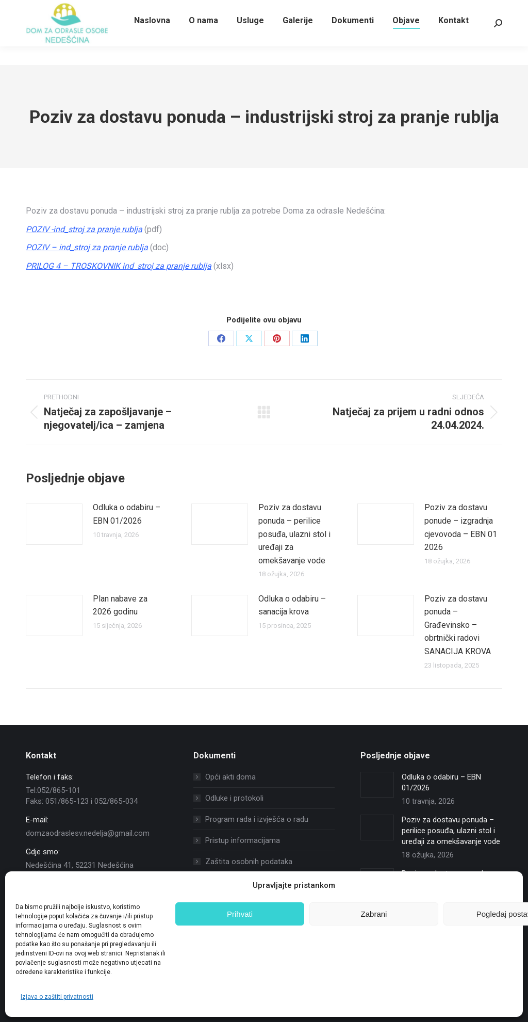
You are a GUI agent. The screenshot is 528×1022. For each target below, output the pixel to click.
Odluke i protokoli (234, 798)
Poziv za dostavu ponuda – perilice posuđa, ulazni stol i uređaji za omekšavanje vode (294, 533)
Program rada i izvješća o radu (256, 819)
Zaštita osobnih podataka (248, 861)
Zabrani (374, 914)
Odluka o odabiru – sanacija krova (292, 605)
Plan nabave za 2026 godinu (120, 605)
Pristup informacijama (242, 840)
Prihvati (240, 914)
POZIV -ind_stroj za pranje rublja (84, 229)
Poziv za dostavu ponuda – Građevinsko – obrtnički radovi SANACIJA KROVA (457, 625)
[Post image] (54, 524)
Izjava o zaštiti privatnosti (57, 996)
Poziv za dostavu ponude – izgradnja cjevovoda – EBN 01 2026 (460, 527)
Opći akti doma (230, 777)
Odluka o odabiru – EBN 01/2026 (126, 514)
